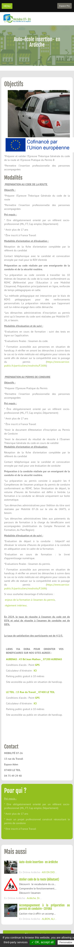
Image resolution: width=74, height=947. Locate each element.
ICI (35, 670)
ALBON (46, 919)
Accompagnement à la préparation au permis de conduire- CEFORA (44, 907)
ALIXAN (55, 919)
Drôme (41, 898)
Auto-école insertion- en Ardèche (38, 862)
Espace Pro (64, 5)
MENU (7, 6)
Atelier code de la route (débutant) (39, 879)
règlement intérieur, (15, 605)
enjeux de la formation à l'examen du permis (29, 599)
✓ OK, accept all (42, 942)
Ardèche (31, 898)
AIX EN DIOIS (49, 872)
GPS (37, 665)
